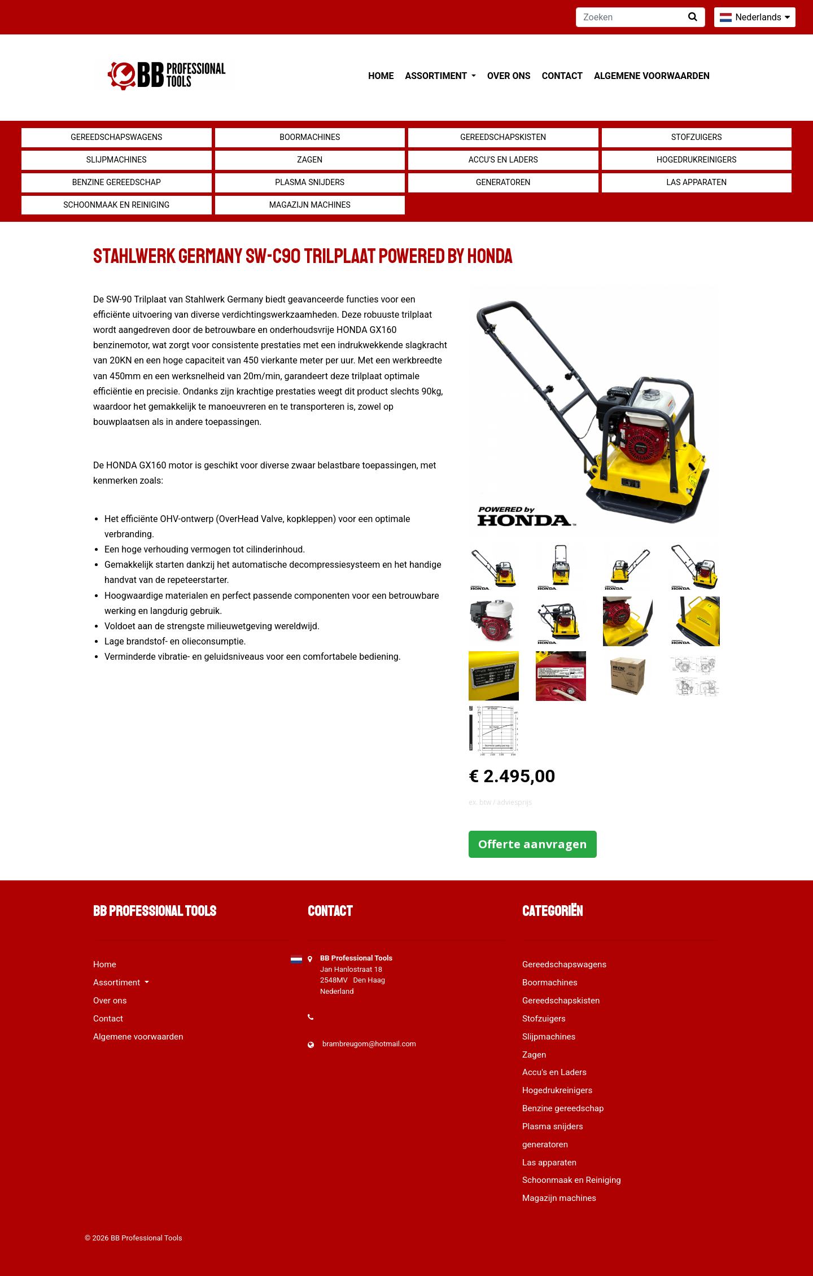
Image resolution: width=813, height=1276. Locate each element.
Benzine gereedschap (116, 182)
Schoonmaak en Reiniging (116, 204)
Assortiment (437, 76)
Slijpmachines (116, 159)
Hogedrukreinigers (696, 159)
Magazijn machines (310, 204)
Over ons (509, 76)
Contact (562, 76)
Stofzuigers (696, 137)
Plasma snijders (309, 182)
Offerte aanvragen (532, 844)
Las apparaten (696, 182)
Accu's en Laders (503, 159)
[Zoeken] (640, 17)
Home (381, 76)
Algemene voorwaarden (652, 76)
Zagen (309, 159)
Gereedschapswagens (116, 137)
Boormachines (309, 137)
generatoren (503, 182)
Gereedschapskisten (503, 137)
